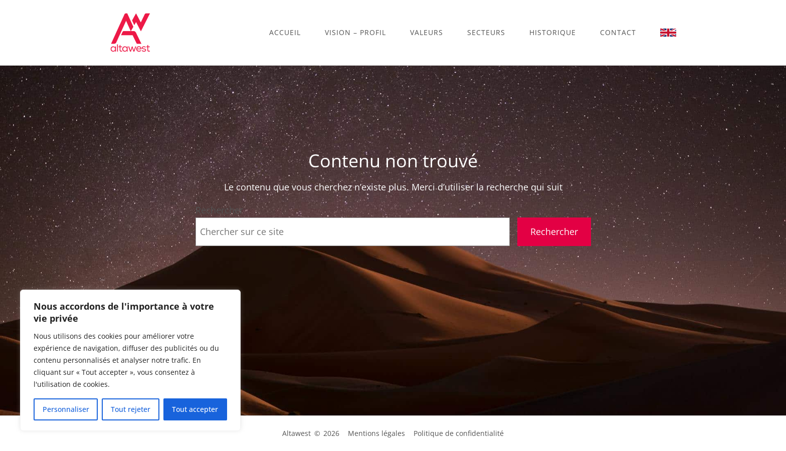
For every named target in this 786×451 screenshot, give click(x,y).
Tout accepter (195, 409)
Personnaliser (66, 409)
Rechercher (219, 210)
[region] (130, 360)
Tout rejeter (130, 409)
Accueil (285, 32)
